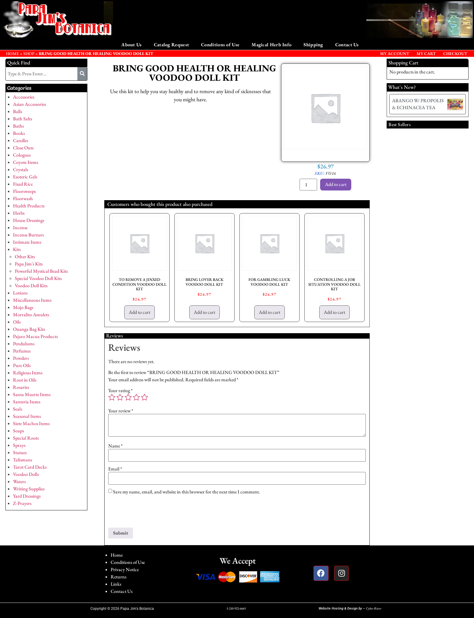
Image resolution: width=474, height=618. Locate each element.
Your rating (120, 390)
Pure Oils (22, 365)
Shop (28, 53)
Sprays (19, 445)
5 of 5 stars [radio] (144, 397)
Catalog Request (171, 44)
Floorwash (23, 198)
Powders (21, 358)
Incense (20, 227)
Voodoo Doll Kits (31, 285)
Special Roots (26, 438)
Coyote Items (25, 162)
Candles (20, 140)
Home (117, 555)
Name (115, 446)
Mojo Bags (23, 307)
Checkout (455, 53)
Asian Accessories (29, 104)
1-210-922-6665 (236, 608)
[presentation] (154, 513)
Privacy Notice (125, 569)
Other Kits (25, 256)
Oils (17, 322)
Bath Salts (22, 118)
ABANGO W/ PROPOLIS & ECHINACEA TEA (418, 103)
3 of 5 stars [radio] (128, 397)
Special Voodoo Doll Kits (38, 278)
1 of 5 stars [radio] (111, 397)
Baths (18, 126)
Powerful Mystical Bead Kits (41, 271)
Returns (118, 577)
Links (116, 584)
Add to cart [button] (139, 312)
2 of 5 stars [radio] (120, 397)
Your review (120, 410)
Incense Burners (28, 235)
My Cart (426, 53)
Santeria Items (26, 401)
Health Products (28, 206)
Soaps (18, 431)
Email (115, 469)
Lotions (20, 293)
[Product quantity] (308, 184)
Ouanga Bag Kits (29, 329)
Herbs (18, 213)
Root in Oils (24, 380)
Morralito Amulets (31, 314)
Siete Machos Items (31, 423)
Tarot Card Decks (30, 467)
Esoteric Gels (25, 177)
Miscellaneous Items (32, 300)
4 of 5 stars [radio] (136, 397)
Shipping (313, 44)
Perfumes (22, 351)
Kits (17, 249)
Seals (17, 409)
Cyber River (373, 608)
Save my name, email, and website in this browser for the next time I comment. (186, 492)
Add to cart (335, 184)
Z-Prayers (22, 503)
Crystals (20, 169)
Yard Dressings (27, 496)
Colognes (22, 155)
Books (19, 133)
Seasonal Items (27, 416)
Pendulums (23, 343)
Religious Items (27, 372)
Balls (17, 111)
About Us (131, 44)
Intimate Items (27, 242)
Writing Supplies (28, 489)
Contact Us (347, 44)
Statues (20, 452)
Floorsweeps (24, 191)
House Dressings (28, 220)
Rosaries (21, 387)
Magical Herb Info (271, 44)
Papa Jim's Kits (29, 264)
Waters (19, 481)
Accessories (23, 97)
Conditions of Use (220, 44)
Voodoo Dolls (26, 474)
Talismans (22, 460)
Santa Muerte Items (31, 394)
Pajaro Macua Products (35, 336)
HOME (12, 53)
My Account (394, 53)
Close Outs (23, 148)
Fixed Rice (23, 184)
